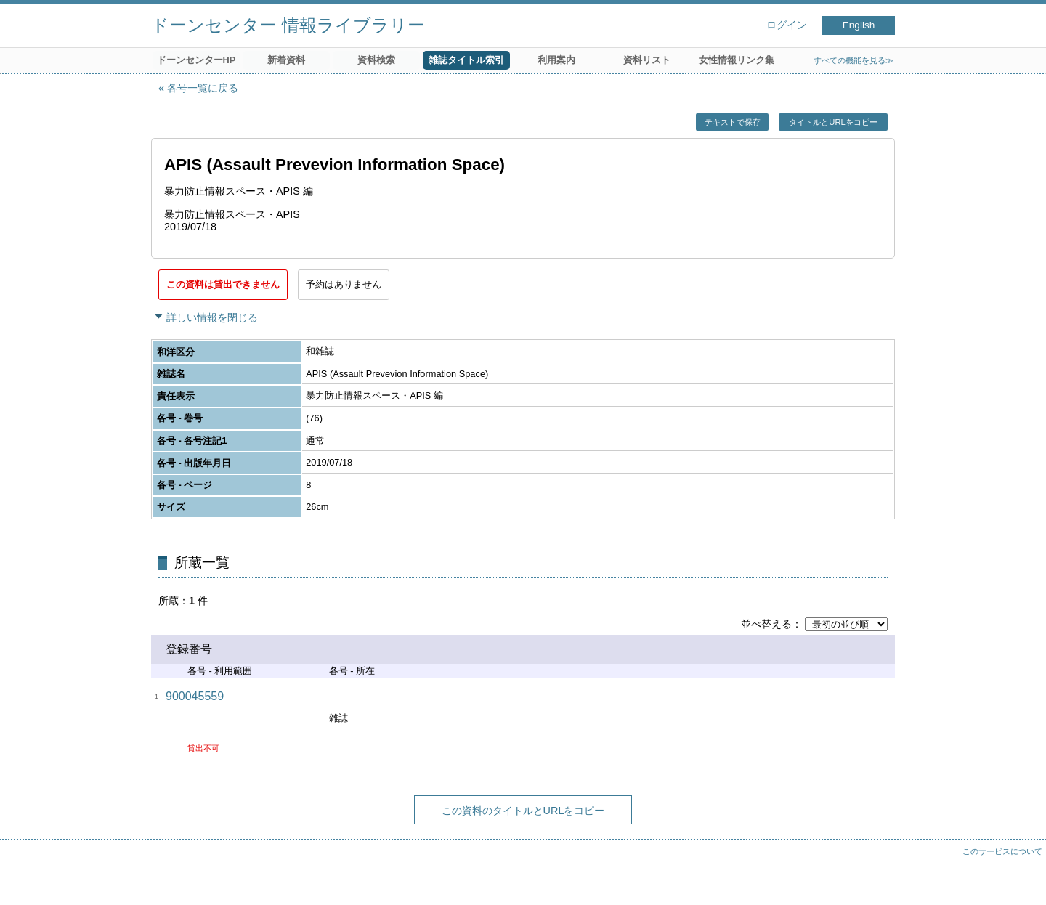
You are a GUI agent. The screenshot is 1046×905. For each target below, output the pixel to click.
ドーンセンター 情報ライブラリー (288, 25)
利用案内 (556, 59)
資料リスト (646, 59)
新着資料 (286, 59)
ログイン (786, 25)
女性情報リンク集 (736, 59)
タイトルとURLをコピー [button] (833, 122)
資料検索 (376, 59)
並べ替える (766, 624)
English (859, 25)
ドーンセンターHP (196, 59)
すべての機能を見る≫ (853, 60)
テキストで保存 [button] (733, 122)
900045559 (195, 696)
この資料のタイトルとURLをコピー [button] (523, 810)
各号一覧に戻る (202, 88)
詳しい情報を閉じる (212, 317)
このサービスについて (1002, 851)
